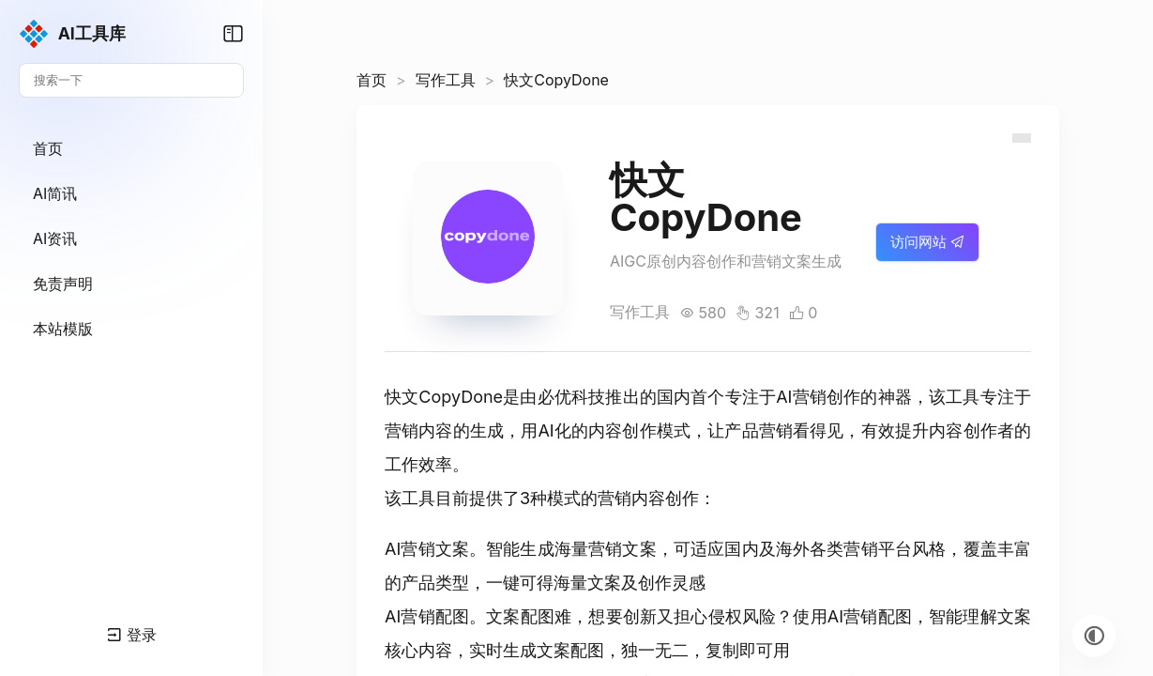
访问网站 (927, 242)
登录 (132, 635)
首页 (372, 79)
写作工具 (446, 79)
